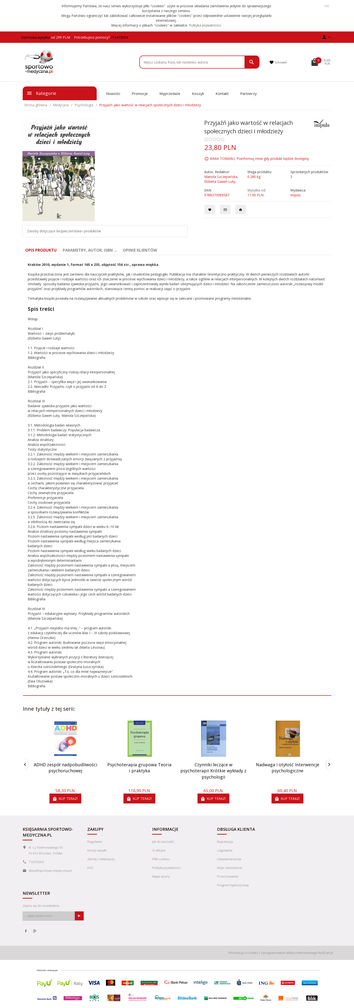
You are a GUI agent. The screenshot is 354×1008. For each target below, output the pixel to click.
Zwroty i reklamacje (101, 859)
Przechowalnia (227, 876)
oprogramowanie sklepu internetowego (289, 953)
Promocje (140, 93)
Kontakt (222, 93)
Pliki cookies (161, 859)
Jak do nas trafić (163, 841)
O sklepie (159, 850)
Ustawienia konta (229, 859)
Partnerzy (248, 93)
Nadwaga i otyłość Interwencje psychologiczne (287, 768)
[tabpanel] (177, 475)
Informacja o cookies (243, 953)
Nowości (113, 93)
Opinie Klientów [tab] (140, 250)
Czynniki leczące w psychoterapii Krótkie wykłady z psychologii (213, 771)
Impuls (295, 195)
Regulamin (94, 841)
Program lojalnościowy (233, 885)
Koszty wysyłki (97, 850)
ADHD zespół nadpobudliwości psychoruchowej (65, 768)
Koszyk (198, 93)
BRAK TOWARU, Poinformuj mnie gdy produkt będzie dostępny (259, 158)
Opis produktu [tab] (41, 250)
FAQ (90, 868)
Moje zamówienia (229, 868)
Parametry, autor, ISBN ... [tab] (90, 250)
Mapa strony (161, 876)
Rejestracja (225, 841)
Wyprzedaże (169, 93)
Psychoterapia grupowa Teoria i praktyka (139, 768)
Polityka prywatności (205, 25)
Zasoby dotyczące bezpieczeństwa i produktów (64, 231)
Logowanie (224, 850)
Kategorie (41, 93)
